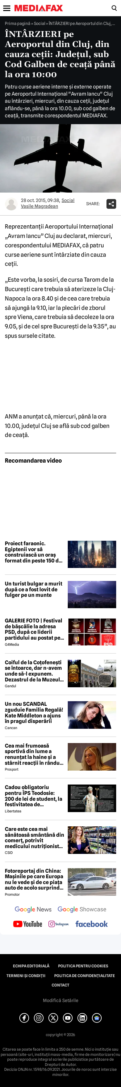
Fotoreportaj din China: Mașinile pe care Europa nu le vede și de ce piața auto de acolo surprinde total (34, 879)
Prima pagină (17, 23)
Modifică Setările (60, 1000)
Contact (60, 985)
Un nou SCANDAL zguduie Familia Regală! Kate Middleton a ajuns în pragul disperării (34, 712)
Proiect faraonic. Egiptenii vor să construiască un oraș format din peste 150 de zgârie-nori (33, 552)
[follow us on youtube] (27, 924)
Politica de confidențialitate (84, 976)
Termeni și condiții (25, 976)
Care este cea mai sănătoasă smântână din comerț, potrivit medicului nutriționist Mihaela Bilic (34, 837)
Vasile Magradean (39, 206)
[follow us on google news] (33, 910)
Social (39, 23)
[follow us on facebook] (91, 924)
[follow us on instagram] (58, 924)
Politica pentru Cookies (83, 966)
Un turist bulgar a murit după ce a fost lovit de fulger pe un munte (33, 589)
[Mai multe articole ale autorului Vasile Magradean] (11, 203)
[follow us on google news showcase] (82, 910)
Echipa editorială (31, 966)
